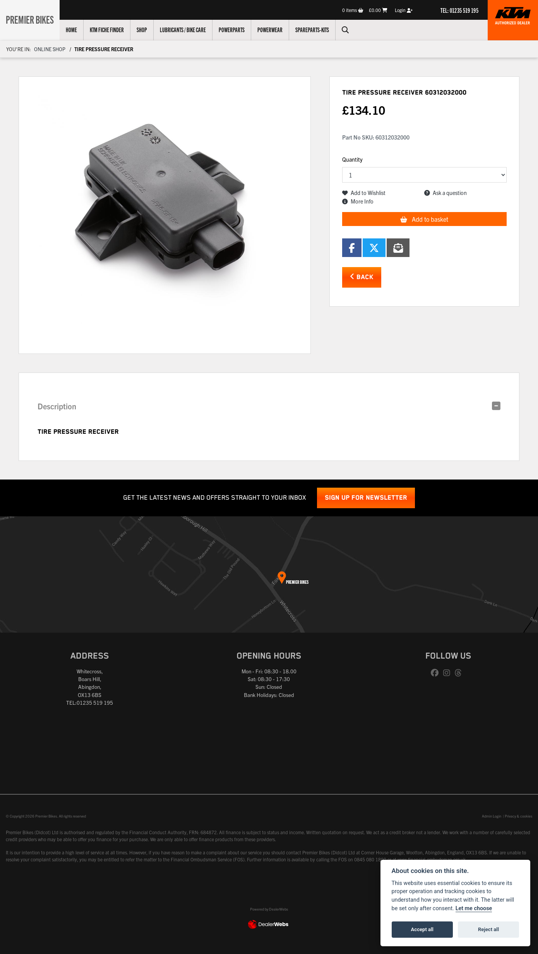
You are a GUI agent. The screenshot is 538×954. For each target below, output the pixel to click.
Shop (146, 29)
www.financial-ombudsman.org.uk (432, 859)
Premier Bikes (32, 19)
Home (75, 29)
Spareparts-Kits (316, 29)
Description (57, 406)
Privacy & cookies (518, 816)
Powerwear (274, 29)
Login (404, 10)
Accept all (422, 929)
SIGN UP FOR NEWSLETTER (366, 498)
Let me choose (474, 908)
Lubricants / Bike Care (187, 29)
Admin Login (491, 816)
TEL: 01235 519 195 (459, 10)
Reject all (488, 929)
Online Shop (49, 49)
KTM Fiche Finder (111, 29)
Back (362, 277)
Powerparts (236, 29)
